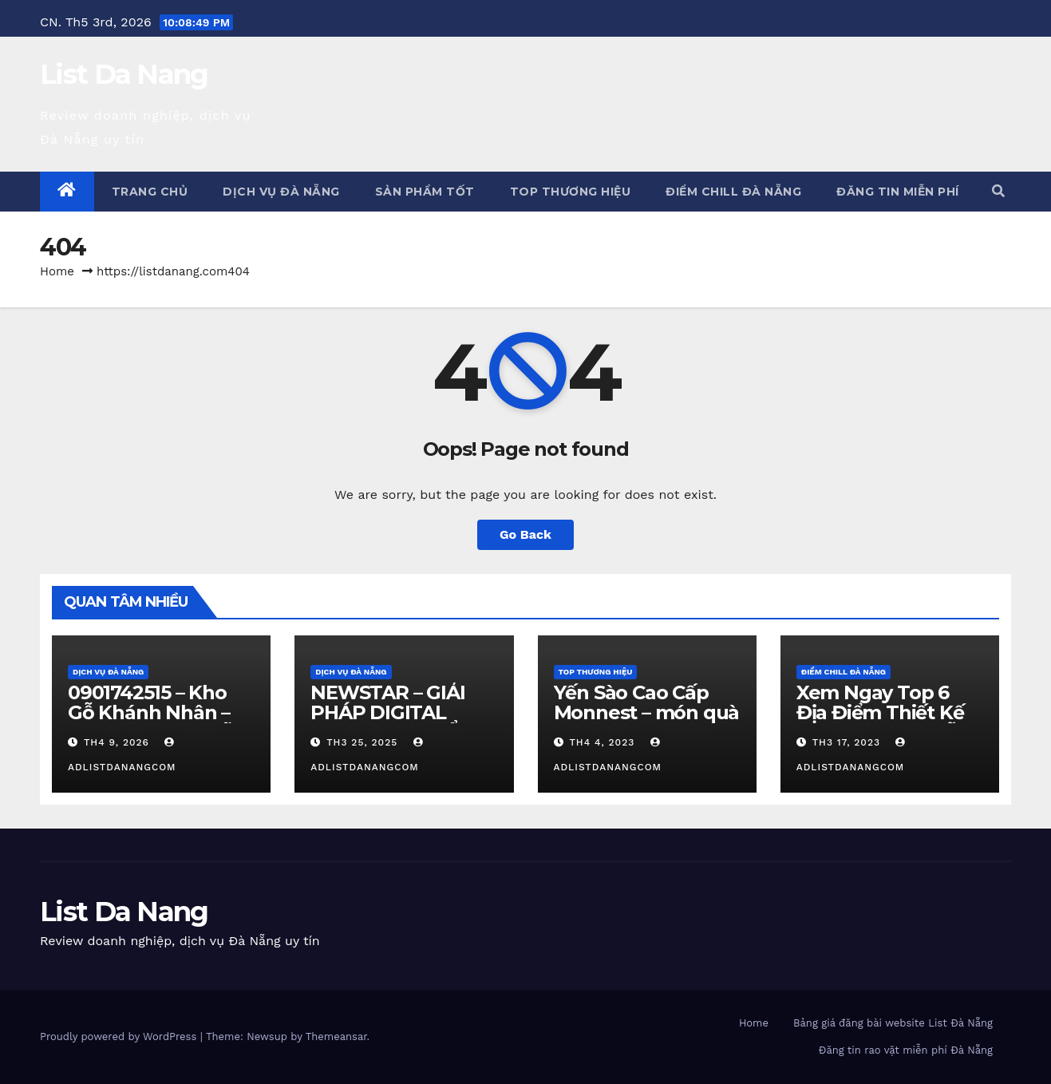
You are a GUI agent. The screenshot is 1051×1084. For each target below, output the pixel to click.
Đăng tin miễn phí (897, 191)
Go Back (525, 534)
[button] (998, 191)
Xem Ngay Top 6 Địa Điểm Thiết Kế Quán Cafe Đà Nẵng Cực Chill (889, 722)
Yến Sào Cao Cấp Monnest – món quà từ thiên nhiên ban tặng (647, 722)
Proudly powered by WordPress (120, 1036)
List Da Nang (124, 74)
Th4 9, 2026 (116, 742)
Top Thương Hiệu (570, 191)
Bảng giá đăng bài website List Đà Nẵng (893, 1023)
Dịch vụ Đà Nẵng (281, 191)
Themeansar (336, 1036)
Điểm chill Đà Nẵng (733, 191)
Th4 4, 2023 (601, 742)
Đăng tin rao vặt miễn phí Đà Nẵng (906, 1050)
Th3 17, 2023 (846, 742)
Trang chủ (150, 191)
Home (57, 271)
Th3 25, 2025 (361, 742)
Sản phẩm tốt (425, 191)
